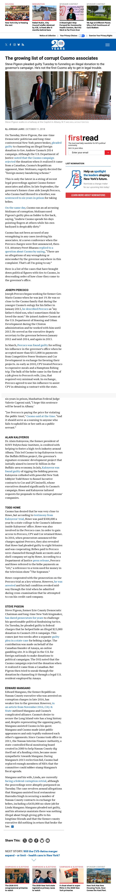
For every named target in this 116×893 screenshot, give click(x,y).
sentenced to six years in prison (24, 198)
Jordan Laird (16, 129)
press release (41, 560)
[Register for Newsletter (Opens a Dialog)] (108, 152)
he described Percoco (35, 309)
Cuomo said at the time (40, 416)
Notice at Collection (48, 36)
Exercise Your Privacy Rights (100, 36)
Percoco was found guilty (32, 345)
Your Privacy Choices (72, 35)
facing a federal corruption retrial (25, 781)
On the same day (15, 207)
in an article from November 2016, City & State (30, 706)
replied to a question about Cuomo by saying (29, 249)
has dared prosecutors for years (24, 618)
